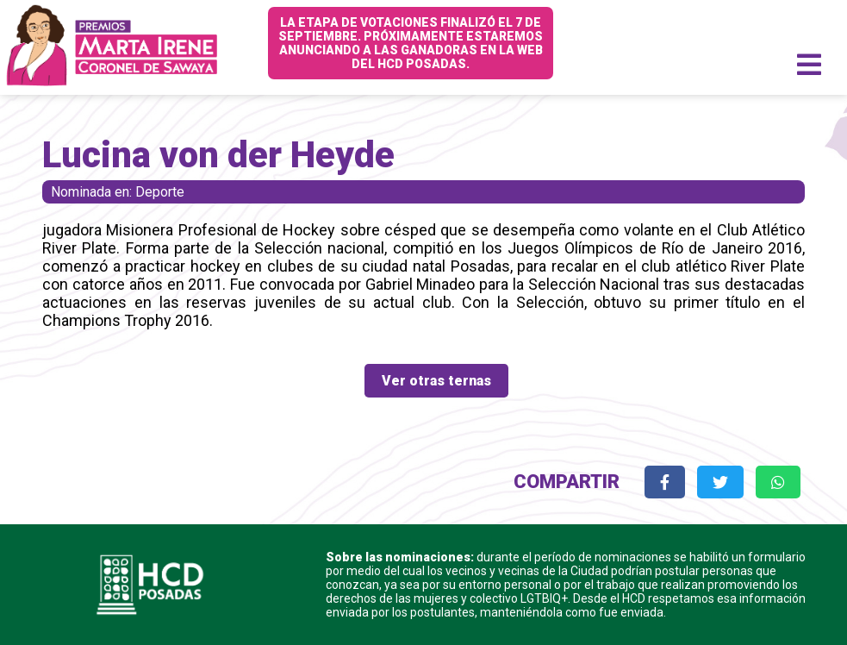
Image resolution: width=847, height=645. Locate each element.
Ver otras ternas (436, 381)
